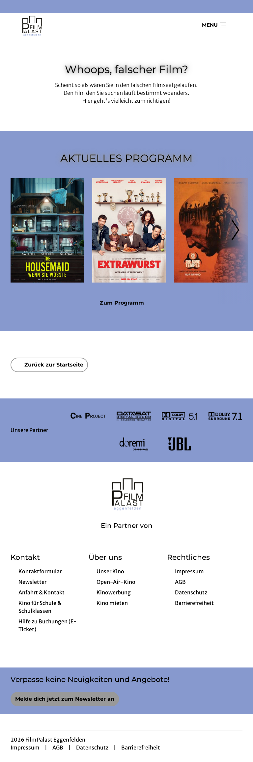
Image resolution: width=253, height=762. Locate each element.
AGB (57, 747)
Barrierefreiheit (140, 747)
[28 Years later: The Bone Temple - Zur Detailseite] (211, 230)
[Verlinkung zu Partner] (88, 416)
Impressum (25, 747)
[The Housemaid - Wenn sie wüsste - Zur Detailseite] (47, 230)
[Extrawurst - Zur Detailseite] (129, 230)
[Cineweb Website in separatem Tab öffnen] (127, 534)
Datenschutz (92, 747)
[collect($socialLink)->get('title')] (11, 6)
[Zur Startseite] (57, 25)
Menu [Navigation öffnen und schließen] (214, 25)
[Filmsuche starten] (235, 25)
